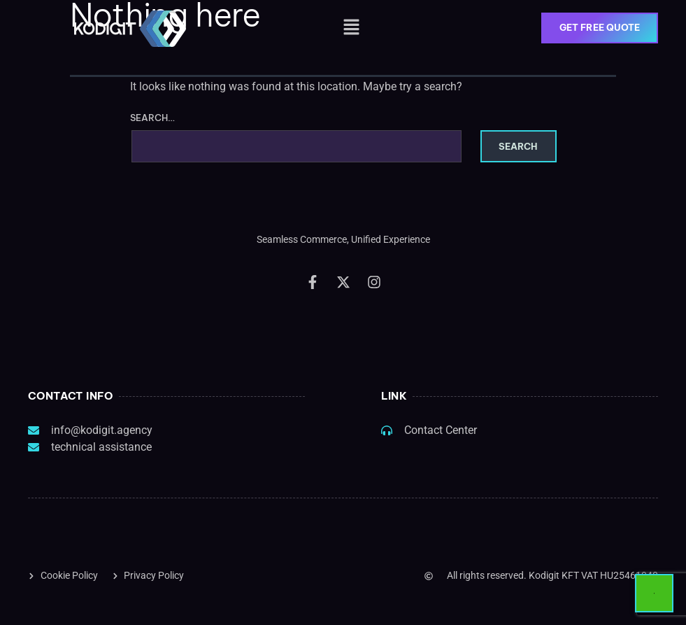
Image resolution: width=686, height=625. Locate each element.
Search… (153, 118)
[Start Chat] (654, 593)
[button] (351, 28)
